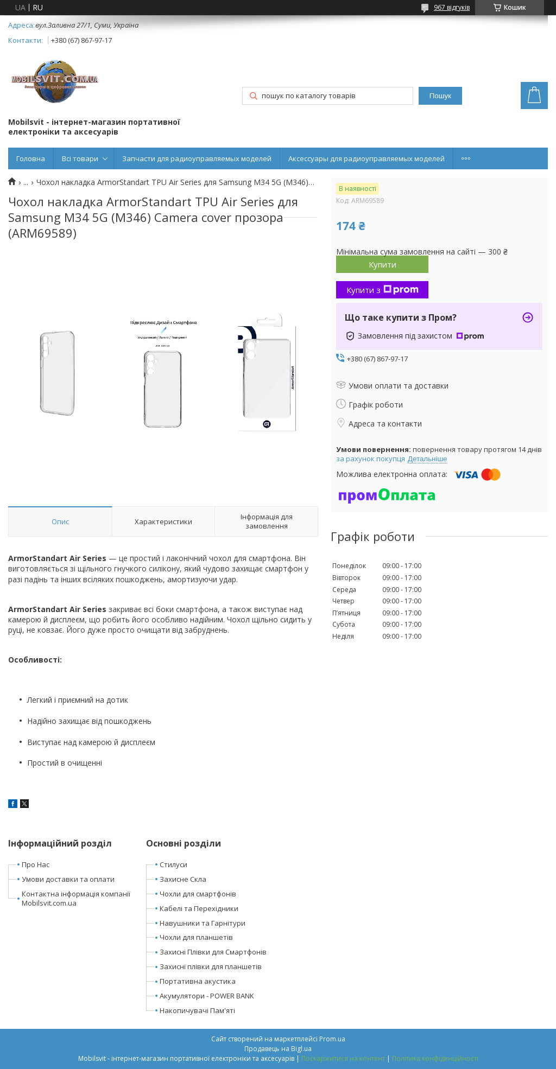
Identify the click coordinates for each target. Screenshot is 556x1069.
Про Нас (35, 864)
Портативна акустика (198, 981)
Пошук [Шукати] (440, 96)
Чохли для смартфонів (198, 894)
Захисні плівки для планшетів (211, 966)
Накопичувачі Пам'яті (197, 1010)
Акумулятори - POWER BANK (207, 996)
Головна (30, 158)
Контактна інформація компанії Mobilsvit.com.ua (76, 898)
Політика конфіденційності (435, 1058)
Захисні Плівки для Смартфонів (213, 952)
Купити (382, 264)
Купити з (382, 289)
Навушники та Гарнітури (202, 923)
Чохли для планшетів (196, 937)
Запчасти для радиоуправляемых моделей (196, 158)
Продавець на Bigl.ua (278, 1048)
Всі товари (80, 158)
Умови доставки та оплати (68, 879)
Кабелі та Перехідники (199, 908)
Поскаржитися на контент (343, 1058)
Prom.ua (332, 1038)
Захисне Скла (183, 879)
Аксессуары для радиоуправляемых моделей (366, 158)
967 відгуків (452, 7)
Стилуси (173, 864)
